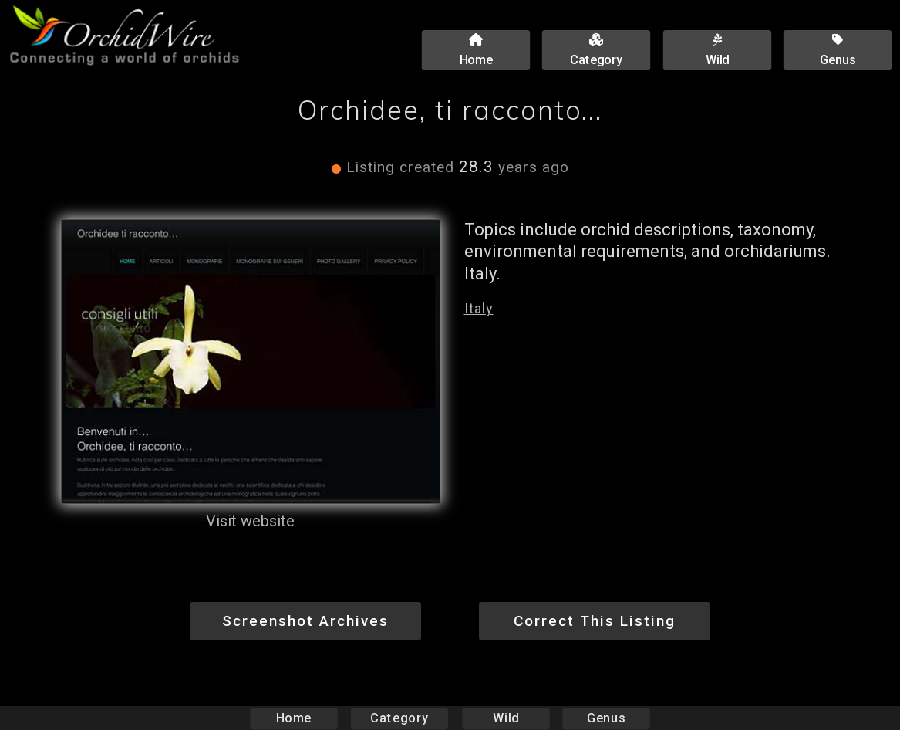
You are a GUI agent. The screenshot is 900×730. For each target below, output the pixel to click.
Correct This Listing (595, 621)
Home (293, 718)
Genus (606, 718)
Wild (506, 718)
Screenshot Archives (305, 621)
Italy (479, 308)
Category (399, 718)
